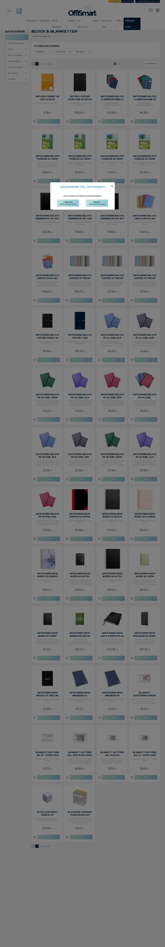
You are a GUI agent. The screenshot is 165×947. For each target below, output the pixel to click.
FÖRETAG (68, 203)
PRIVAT (97, 203)
